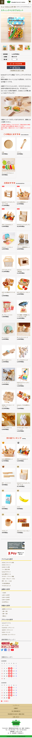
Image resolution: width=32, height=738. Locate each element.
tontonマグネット (6, 572)
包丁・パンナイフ (6, 483)
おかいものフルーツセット (23, 292)
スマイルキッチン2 (6, 270)
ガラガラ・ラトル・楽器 (8, 576)
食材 (15, 6)
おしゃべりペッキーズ (22, 337)
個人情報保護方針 (16, 711)
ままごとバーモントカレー (23, 531)
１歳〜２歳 (4, 611)
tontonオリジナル (6, 623)
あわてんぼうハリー (7, 360)
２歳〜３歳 (4, 613)
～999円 (4, 593)
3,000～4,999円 (6, 597)
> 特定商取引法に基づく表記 (17, 70)
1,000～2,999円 (6, 595)
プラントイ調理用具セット (23, 247)
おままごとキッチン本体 (8, 562)
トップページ (16, 705)
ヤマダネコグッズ (6, 585)
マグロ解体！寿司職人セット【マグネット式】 (23, 315)
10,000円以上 (5, 602)
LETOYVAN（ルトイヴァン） (9, 634)
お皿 (3, 152)
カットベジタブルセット (8, 173)
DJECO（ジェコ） (6, 632)
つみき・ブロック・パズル (8, 578)
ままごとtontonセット (7, 224)
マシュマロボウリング (22, 360)
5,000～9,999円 (6, 599)
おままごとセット (6, 565)
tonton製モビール (6, 574)
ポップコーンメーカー (7, 315)
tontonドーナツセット (7, 247)
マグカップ (4, 531)
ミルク (3, 507)
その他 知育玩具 (6, 583)
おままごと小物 (9, 6)
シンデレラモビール (7, 427)
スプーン (19, 152)
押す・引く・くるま (7, 581)
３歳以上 (4, 616)
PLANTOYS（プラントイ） (8, 627)
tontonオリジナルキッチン (23, 224)
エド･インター (5, 625)
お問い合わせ (16, 717)
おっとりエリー (5, 337)
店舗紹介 (16, 708)
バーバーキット (5, 382)
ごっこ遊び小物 (6, 569)
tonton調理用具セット (22, 202)
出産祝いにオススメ (7, 609)
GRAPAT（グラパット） (7, 630)
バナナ (18, 507)
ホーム (2, 6)
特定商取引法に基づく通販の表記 (16, 714)
